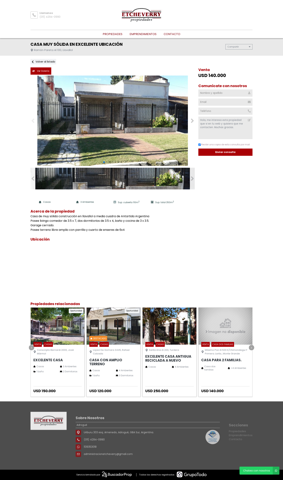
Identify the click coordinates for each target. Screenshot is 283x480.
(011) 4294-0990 (50, 17)
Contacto (172, 34)
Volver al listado (43, 61)
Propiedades (112, 34)
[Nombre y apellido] (225, 93)
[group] (113, 121)
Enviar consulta (225, 152)
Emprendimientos (143, 34)
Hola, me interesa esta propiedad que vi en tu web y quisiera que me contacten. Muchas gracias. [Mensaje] (225, 128)
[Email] (225, 102)
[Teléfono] (225, 111)
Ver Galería (40, 70)
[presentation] (31, 347)
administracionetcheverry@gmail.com (108, 465)
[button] (192, 121)
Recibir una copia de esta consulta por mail (224, 144)
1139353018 (90, 458)
